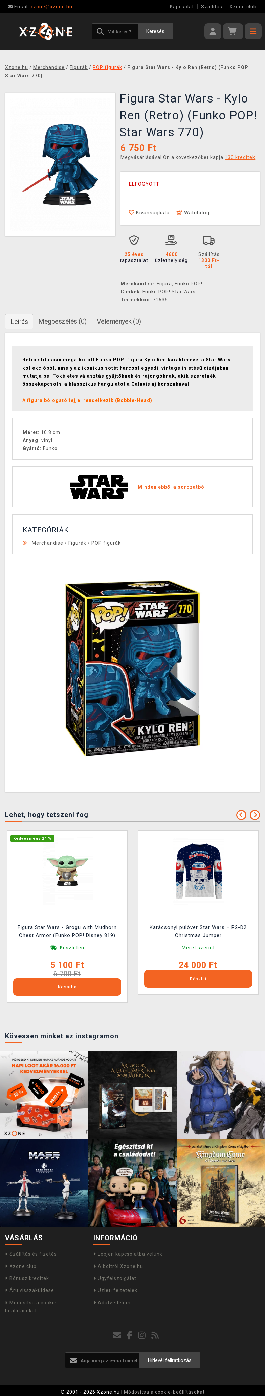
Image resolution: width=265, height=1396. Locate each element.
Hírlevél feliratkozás (170, 1360)
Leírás (19, 322)
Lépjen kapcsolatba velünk (127, 1254)
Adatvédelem (112, 1302)
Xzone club (243, 6)
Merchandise (47, 543)
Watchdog (192, 213)
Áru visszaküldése (29, 1290)
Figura (164, 283)
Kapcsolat (182, 6)
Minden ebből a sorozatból (172, 487)
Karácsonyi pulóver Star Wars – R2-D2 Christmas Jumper (198, 931)
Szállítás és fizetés (31, 1254)
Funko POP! (188, 283)
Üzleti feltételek (115, 1290)
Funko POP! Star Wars (169, 291)
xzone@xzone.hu (40, 6)
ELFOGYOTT (144, 184)
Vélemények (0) (119, 321)
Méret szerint (198, 947)
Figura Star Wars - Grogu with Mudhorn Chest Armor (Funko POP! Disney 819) (67, 931)
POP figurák (106, 543)
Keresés (155, 31)
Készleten (72, 947)
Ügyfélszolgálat (114, 1278)
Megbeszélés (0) (62, 321)
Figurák (77, 543)
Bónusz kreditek (27, 1278)
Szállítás (211, 6)
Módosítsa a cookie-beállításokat (164, 1392)
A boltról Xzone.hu (118, 1266)
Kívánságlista (149, 213)
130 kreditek (240, 157)
